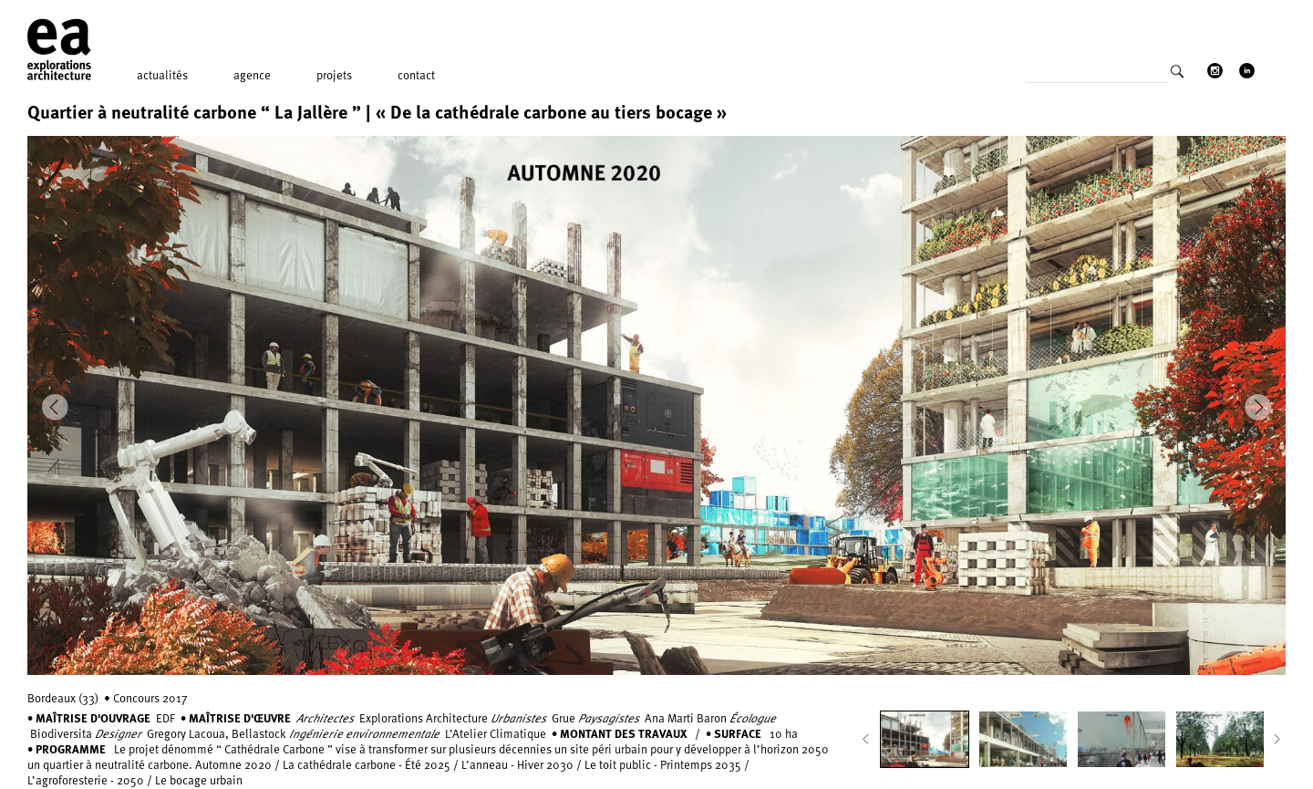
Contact (416, 75)
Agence (252, 75)
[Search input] (1097, 76)
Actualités (162, 75)
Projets (334, 75)
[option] (656, 405)
